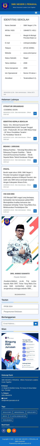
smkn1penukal (19, 412)
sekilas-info (31, 412)
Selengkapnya (20, 294)
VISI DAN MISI (8, 194)
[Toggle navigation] (36, 12)
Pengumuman (7, 420)
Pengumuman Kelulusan (13, 311)
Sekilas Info (7, 412)
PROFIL (6, 169)
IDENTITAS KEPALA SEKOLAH (15, 121)
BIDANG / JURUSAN (11, 146)
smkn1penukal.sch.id (24, 443)
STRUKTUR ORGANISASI (13, 106)
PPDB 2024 (8, 306)
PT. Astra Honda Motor (18, 416)
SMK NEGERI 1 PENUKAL (27, 439)
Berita (5, 416)
